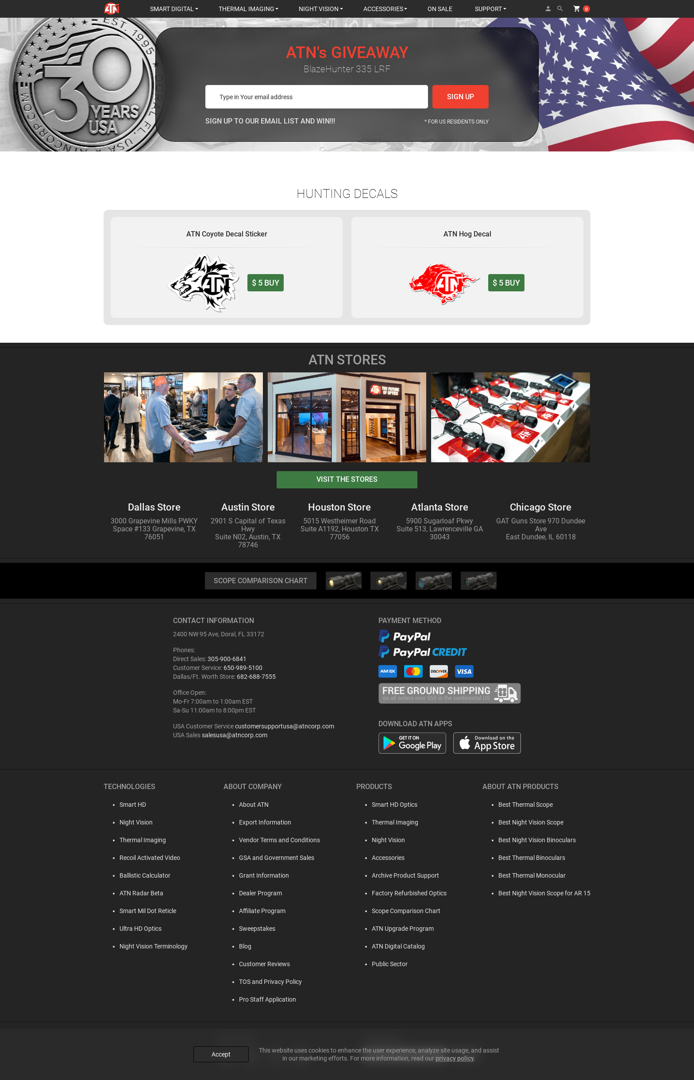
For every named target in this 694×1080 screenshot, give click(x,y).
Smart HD (125, 804)
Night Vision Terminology (146, 946)
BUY (265, 282)
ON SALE (440, 8)
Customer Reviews (260, 964)
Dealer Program (256, 893)
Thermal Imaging (135, 840)
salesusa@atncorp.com (234, 735)
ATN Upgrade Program (401, 928)
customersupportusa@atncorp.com (284, 726)
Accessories (386, 857)
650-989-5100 (243, 667)
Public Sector (387, 964)
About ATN (249, 804)
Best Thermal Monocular (532, 875)
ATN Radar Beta (134, 893)
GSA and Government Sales (272, 857)
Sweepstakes (253, 928)
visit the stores (347, 479)
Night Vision (129, 822)
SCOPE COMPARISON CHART (261, 581)
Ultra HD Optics (133, 928)
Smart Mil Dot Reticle (140, 910)
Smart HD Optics (392, 804)
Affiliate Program (258, 910)
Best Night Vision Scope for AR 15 (544, 893)
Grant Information (260, 875)
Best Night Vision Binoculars (537, 840)
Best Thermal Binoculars (531, 857)
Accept (221, 1054)
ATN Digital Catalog (396, 946)
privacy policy (455, 1058)
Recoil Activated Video (142, 857)
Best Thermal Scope (525, 804)
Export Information (261, 822)
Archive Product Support (403, 875)
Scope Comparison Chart (404, 910)
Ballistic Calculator (137, 875)
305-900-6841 (227, 658)
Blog (241, 946)
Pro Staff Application (263, 999)
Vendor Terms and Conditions (275, 840)
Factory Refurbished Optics (407, 893)
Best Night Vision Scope (530, 822)
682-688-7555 (256, 676)
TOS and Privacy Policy (266, 981)
